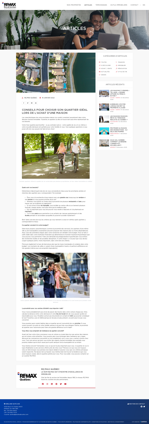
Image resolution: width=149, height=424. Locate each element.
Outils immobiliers (118, 5)
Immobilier (121, 65)
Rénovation (121, 68)
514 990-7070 (12, 412)
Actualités (104, 71)
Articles (88, 5)
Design (102, 75)
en (144, 5)
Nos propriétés (74, 5)
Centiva (143, 421)
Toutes (103, 62)
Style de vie (121, 71)
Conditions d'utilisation (99, 421)
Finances (120, 62)
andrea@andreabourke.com (19, 414)
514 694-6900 (12, 410)
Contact (134, 5)
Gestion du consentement (116, 421)
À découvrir (105, 65)
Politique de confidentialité (82, 421)
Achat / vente (105, 68)
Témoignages (101, 5)
